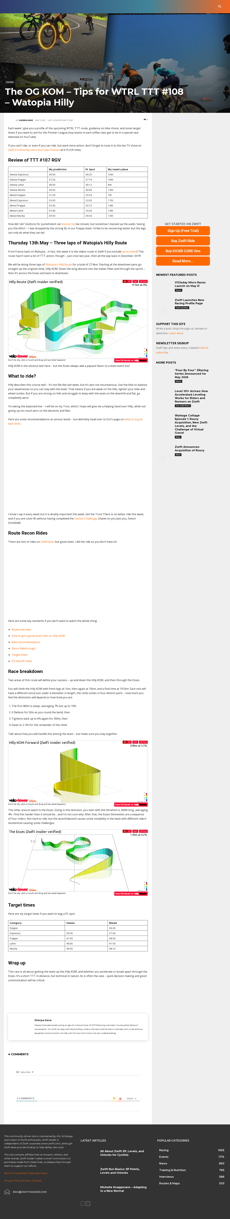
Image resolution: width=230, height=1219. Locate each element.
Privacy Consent (31, 1180)
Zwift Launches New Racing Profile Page (189, 301)
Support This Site (170, 324)
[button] (219, 6)
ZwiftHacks (47, 542)
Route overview (21, 629)
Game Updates (182, 307)
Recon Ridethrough (24, 648)
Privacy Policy (12, 1180)
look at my (68, 224)
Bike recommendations (26, 642)
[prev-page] (158, 311)
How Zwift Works (183, 406)
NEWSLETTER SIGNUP (172, 343)
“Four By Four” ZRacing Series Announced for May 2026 (191, 374)
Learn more (176, 333)
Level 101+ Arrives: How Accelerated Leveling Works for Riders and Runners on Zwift (191, 396)
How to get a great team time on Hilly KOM (38, 636)
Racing (10, 82)
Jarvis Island (129, 251)
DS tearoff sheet (22, 661)
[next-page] (163, 311)
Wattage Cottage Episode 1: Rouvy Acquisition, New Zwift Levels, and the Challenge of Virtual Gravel (191, 424)
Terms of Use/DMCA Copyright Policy (26, 1173)
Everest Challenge (85, 518)
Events (178, 290)
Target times (20, 655)
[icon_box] (25, 1191)
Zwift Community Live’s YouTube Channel (34, 150)
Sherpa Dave (26, 120)
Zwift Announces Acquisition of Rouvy (189, 448)
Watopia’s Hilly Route (59, 264)
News (178, 437)
